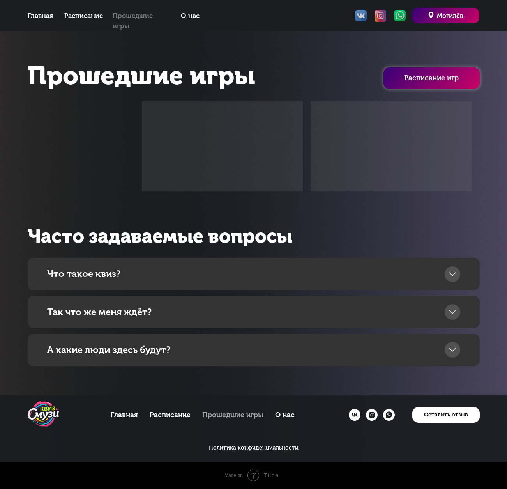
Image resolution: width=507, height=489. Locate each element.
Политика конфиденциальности (254, 448)
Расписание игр (431, 78)
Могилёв (450, 15)
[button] (446, 415)
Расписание (83, 15)
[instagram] (372, 415)
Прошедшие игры (232, 415)
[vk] (354, 415)
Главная (40, 15)
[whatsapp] (389, 415)
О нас (190, 15)
